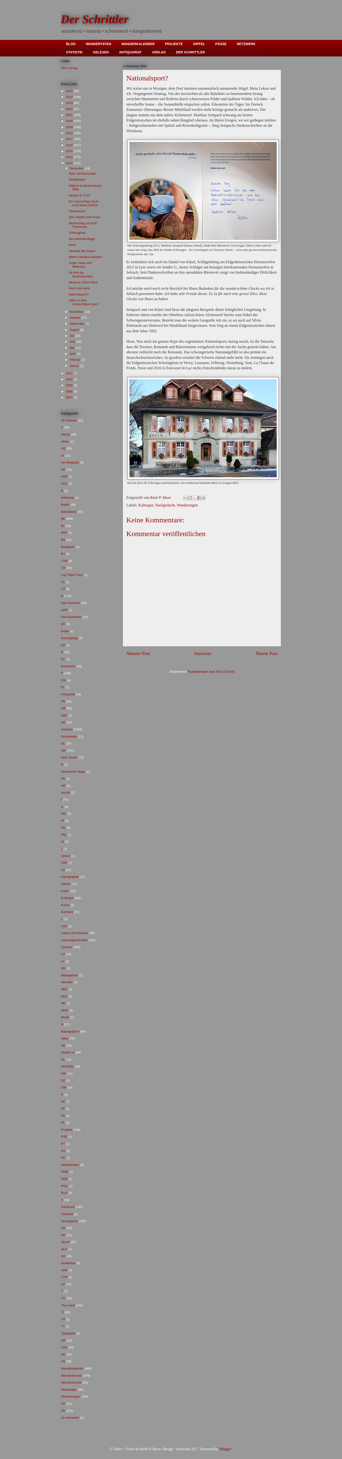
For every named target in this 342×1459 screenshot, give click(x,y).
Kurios (65, 905)
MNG (64, 1010)
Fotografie (68, 694)
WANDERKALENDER (138, 44)
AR (63, 469)
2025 (70, 91)
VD (63, 1354)
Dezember (77, 168)
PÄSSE (220, 44)
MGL (64, 996)
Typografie (68, 1333)
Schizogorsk (77, 232)
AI (62, 455)
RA (63, 1151)
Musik (65, 1017)
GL (63, 743)
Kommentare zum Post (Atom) (211, 671)
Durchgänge (69, 638)
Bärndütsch (69, 512)
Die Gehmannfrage (82, 239)
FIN (63, 680)
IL (62, 807)
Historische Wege (73, 771)
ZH (63, 1410)
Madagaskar (69, 975)
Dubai (65, 631)
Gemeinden (69, 736)
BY (63, 554)
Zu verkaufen (70, 1417)
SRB (64, 1270)
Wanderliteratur (71, 1375)
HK (63, 778)
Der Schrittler (94, 19)
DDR (64, 610)
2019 (70, 127)
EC (63, 659)
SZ (63, 1284)
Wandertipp (69, 1389)
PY (63, 1144)
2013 (70, 163)
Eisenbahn (68, 666)
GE (63, 722)
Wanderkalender (72, 1368)
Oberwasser (77, 211)
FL (63, 687)
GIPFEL (199, 44)
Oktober (75, 317)
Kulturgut (145, 505)
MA (63, 968)
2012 (70, 373)
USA (64, 1347)
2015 (70, 151)
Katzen (66, 884)
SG (63, 1228)
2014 (70, 157)
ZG (63, 1403)
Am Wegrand (70, 462)
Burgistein (68, 547)
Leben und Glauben (74, 933)
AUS (64, 483)
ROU (64, 1186)
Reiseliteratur (70, 1165)
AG (63, 448)
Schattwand (77, 179)
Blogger (225, 1449)
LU (63, 954)
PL (63, 1122)
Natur (65, 1038)
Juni (73, 341)
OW (63, 1087)
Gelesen (66, 729)
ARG (64, 476)
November (77, 311)
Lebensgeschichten (74, 940)
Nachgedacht (165, 505)
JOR (64, 863)
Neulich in (68, 1052)
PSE (64, 1136)
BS (63, 540)
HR (63, 785)
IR (62, 821)
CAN (64, 561)
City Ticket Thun (72, 575)
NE (63, 1045)
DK (63, 624)
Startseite (202, 653)
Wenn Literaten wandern (85, 257)
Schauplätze (69, 1221)
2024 (70, 97)
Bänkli (65, 504)
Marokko (67, 982)
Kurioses (67, 912)
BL (63, 526)
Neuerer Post (138, 653)
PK (63, 1116)
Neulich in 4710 (79, 195)
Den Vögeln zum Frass (84, 217)
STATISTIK (74, 52)
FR (63, 701)
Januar (75, 366)
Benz (72, 245)
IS (62, 841)
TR (63, 1319)
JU (63, 870)
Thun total (68, 1305)
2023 (70, 103)
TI (62, 1312)
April (73, 353)
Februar (75, 359)
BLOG (71, 44)
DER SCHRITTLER (190, 52)
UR (63, 1340)
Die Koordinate (71, 617)
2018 (70, 133)
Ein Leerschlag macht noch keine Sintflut (83, 203)
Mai (73, 348)
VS (63, 1361)
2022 (70, 109)
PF (63, 1108)
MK (63, 1003)
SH (63, 1235)
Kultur (65, 891)
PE (63, 1101)
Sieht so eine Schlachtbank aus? (83, 302)
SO (63, 1256)
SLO (64, 1249)
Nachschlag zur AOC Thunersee (83, 225)
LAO (64, 926)
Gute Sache (69, 757)
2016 (70, 145)
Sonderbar (68, 1263)
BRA (64, 532)
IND (63, 813)
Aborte (65, 434)
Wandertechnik (71, 1382)
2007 (70, 397)
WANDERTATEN (98, 44)
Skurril (65, 1242)
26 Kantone (69, 420)
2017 (70, 139)
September (78, 323)
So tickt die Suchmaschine (80, 274)
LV (63, 961)
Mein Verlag (69, 68)
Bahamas (67, 497)
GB (63, 708)
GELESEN (101, 52)
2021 (70, 115)
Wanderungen (187, 505)
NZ (63, 1080)
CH (63, 568)
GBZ (64, 715)
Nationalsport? (79, 294)
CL (63, 582)
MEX (64, 989)
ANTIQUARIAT (130, 52)
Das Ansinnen (70, 603)
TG (63, 1298)
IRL (63, 827)
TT (63, 1326)
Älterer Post (266, 653)
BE (63, 518)
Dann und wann (79, 288)
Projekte (66, 1130)
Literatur (66, 947)
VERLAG (159, 52)
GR (63, 750)
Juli (72, 335)
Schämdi (67, 1214)
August (75, 330)
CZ (63, 589)
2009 (70, 385)
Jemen (65, 856)
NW (63, 1073)
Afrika (65, 441)
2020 (70, 121)
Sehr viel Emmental (82, 173)
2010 (70, 379)
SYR (64, 1277)
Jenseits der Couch (82, 251)
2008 (70, 391)
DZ (63, 645)
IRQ (63, 835)
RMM (64, 1172)
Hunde (65, 792)
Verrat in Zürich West (83, 282)
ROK (64, 1179)
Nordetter (67, 1066)
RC (63, 1158)
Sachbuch (68, 1207)
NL (63, 1059)
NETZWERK (246, 44)
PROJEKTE (174, 44)
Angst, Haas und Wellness (80, 264)
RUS (64, 1193)
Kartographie (70, 877)
